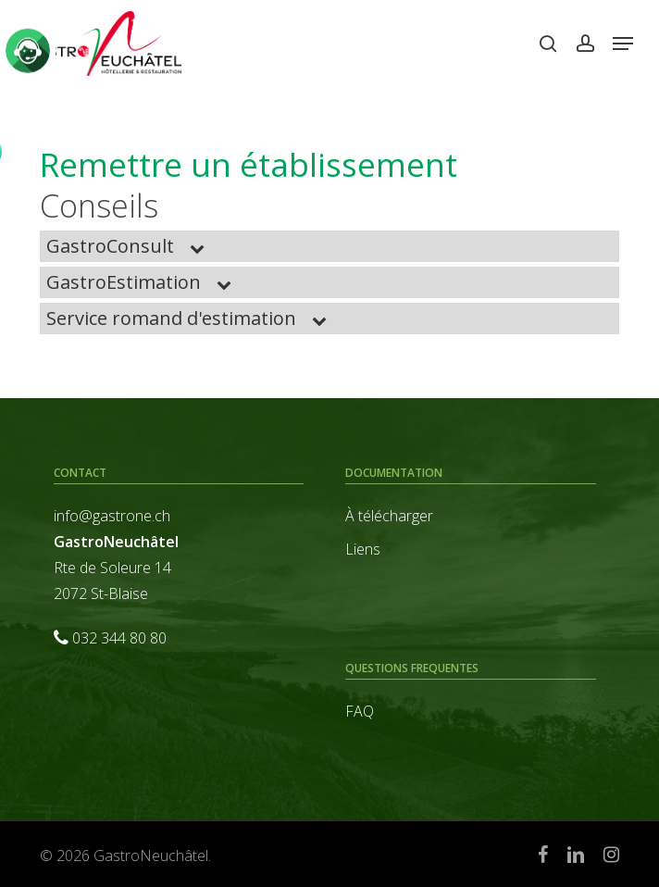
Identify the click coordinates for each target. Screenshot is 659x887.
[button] (623, 43)
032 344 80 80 (119, 638)
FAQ (359, 711)
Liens (362, 549)
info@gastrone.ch (112, 516)
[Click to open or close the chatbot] (28, 48)
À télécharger (389, 516)
